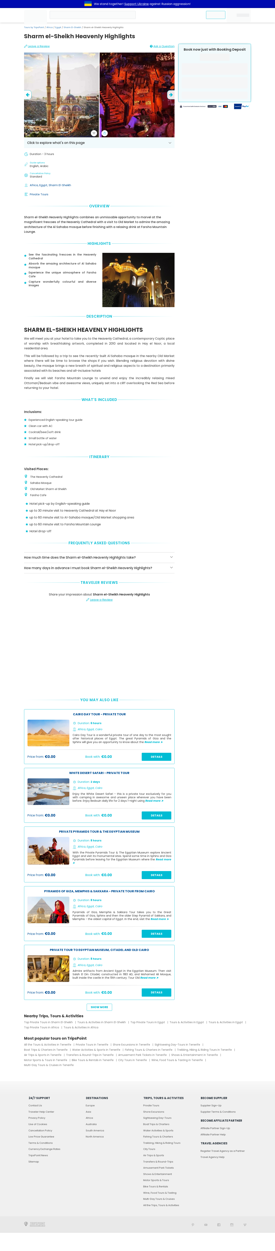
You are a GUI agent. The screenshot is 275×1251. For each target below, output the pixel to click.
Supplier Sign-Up (211, 1105)
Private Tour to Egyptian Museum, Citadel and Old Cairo (99, 950)
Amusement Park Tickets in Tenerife (142, 1055)
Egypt (58, 27)
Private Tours (39, 194)
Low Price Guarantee (41, 1136)
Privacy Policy (36, 1118)
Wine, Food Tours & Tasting (159, 1193)
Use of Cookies (37, 1124)
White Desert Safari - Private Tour (99, 773)
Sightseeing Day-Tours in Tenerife (178, 1045)
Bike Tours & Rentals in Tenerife (93, 1060)
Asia (88, 1112)
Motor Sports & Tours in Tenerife (46, 1060)
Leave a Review (37, 46)
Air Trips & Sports (153, 1155)
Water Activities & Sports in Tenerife (96, 1050)
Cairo (98, 729)
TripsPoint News (38, 1155)
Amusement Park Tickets (158, 1168)
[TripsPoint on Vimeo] (245, 1224)
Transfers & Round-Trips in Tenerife (90, 1055)
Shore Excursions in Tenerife (132, 1045)
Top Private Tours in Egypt (148, 1022)
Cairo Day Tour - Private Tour (99, 714)
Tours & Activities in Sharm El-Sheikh (102, 1022)
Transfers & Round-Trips (158, 1161)
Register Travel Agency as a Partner (223, 1151)
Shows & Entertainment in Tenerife (195, 1055)
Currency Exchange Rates (44, 1149)
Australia (91, 1124)
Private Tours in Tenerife (92, 1045)
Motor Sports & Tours (156, 1180)
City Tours (149, 1149)
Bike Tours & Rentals (155, 1186)
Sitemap (33, 1161)
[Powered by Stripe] (204, 106)
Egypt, (44, 185)
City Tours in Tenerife (133, 1060)
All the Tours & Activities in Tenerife (48, 1045)
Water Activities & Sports (158, 1130)
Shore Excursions (153, 1112)
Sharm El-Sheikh (72, 27)
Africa (49, 27)
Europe (90, 1105)
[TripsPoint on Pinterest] (193, 1224)
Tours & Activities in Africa (81, 1027)
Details (156, 757)
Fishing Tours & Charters (158, 1136)
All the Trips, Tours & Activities (161, 1205)
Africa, (34, 185)
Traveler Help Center (41, 1112)
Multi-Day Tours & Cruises (159, 1199)
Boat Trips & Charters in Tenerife (46, 1050)
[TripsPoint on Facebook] (219, 1224)
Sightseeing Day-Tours (157, 1118)
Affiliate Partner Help (213, 1134)
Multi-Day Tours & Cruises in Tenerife (49, 1065)
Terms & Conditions (40, 1143)
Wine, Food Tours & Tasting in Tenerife (177, 1060)
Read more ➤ (154, 742)
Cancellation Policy (40, 1130)
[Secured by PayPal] (242, 106)
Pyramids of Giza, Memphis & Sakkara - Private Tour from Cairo (99, 891)
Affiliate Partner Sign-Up (215, 1128)
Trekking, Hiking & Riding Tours (161, 1143)
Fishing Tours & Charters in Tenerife (149, 1050)
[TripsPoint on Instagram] (232, 1224)
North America (95, 1136)
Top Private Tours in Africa (42, 1027)
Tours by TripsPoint (34, 27)
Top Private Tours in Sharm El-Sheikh (49, 1022)
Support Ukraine (136, 4)
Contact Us (35, 1105)
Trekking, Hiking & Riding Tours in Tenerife (205, 1050)
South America (95, 1130)
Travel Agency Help (213, 1157)
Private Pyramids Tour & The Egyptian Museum (99, 832)
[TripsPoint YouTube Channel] (206, 1224)
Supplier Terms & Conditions (218, 1112)
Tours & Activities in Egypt (187, 1022)
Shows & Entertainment (157, 1174)
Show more (99, 1007)
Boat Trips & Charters (156, 1124)
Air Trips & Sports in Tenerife (43, 1055)
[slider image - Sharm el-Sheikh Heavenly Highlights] (99, 95)
